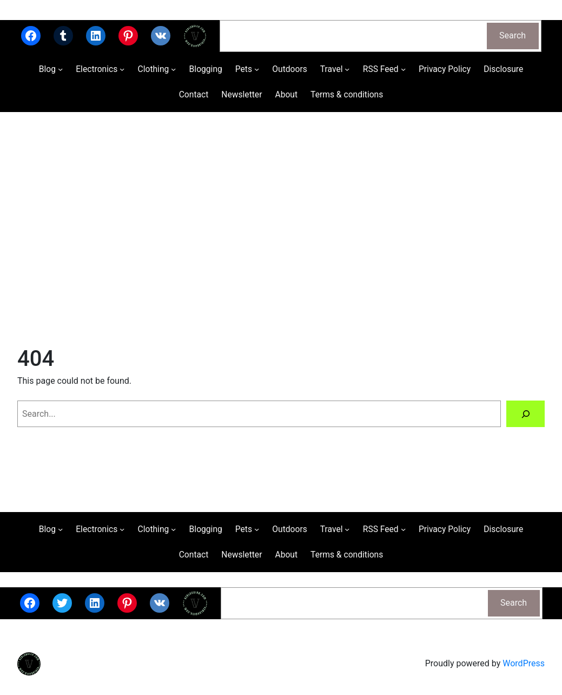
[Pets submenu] (256, 69)
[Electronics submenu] (122, 69)
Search (512, 35)
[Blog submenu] (60, 69)
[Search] (525, 414)
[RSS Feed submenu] (403, 69)
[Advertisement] (281, 227)
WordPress (524, 663)
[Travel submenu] (347, 69)
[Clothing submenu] (173, 69)
